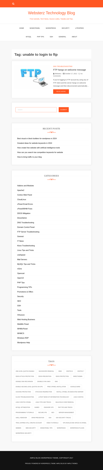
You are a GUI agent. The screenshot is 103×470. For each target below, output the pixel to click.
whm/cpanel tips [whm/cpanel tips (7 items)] (46, 428)
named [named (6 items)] (36, 407)
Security (66, 28)
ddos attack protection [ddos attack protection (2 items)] (25, 376)
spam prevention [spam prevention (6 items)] (37, 417)
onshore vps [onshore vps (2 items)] (48, 407)
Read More (61, 91)
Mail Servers (22, 259)
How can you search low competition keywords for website (40, 152)
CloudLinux (21, 199)
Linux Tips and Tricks (25, 250)
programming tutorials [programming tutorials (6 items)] (25, 412)
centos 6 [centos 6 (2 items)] (69, 371)
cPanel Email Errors (25, 204)
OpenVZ (20, 278)
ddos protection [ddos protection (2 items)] (62, 376)
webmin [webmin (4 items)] (18, 428)
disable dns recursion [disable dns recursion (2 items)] (24, 381)
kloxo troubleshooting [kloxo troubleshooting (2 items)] (25, 397)
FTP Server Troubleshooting (28, 232)
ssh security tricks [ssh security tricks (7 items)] (63, 417)
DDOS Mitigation (23, 213)
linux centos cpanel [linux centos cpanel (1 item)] (23, 402)
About (74, 37)
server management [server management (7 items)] (66, 412)
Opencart (21, 273)
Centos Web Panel (24, 195)
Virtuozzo (21, 315)
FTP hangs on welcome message (69, 70)
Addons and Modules (25, 186)
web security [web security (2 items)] (31, 428)
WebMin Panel (23, 324)
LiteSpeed (79, 28)
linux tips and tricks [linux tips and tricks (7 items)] (43, 402)
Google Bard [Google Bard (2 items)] (75, 386)
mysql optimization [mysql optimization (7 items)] (23, 407)
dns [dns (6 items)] (56, 381)
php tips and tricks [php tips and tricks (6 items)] (65, 407)
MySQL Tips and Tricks (26, 264)
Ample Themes (72, 463)
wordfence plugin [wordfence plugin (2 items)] (77, 428)
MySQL (28, 37)
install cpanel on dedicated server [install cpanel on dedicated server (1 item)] (69, 392)
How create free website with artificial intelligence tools (38, 148)
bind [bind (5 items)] (60, 371)
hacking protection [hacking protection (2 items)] (23, 392)
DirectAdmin (22, 218)
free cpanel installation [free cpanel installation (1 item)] (56, 386)
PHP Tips (40, 37)
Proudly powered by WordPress (37, 463)
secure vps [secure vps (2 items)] (42, 412)
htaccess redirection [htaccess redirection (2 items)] (43, 392)
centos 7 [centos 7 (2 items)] (80, 371)
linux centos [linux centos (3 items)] (78, 397)
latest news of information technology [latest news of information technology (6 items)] (53, 397)
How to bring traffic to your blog (29, 157)
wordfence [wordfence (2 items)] (61, 428)
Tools (19, 310)
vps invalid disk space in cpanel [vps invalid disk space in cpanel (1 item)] (74, 423)
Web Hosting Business (26, 319)
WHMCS (20, 333)
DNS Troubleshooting (62, 66)
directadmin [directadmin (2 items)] (77, 376)
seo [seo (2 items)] (52, 412)
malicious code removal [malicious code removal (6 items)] (65, 402)
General (62, 37)
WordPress (51, 28)
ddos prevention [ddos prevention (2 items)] (44, 376)
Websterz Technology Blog (51, 13)
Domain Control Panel (26, 227)
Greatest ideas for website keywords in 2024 (34, 143)
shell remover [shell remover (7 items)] (21, 417)
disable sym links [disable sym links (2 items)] (43, 381)
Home (21, 28)
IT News (20, 241)
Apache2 (20, 190)
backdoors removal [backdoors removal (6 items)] (46, 371)
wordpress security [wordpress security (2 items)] (23, 433)
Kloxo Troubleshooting (26, 246)
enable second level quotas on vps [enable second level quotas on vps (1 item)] (29, 386)
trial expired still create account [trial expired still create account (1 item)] (29, 423)
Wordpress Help (23, 343)
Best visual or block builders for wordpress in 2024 (37, 138)
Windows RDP (23, 338)
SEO (19, 301)
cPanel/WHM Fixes (24, 209)
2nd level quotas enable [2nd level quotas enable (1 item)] (25, 371)
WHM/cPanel (35, 28)
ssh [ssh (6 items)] (50, 417)
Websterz (58, 74)
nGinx (19, 269)
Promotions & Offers (25, 292)
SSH (51, 37)
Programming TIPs (24, 287)
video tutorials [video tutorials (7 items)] (52, 423)
